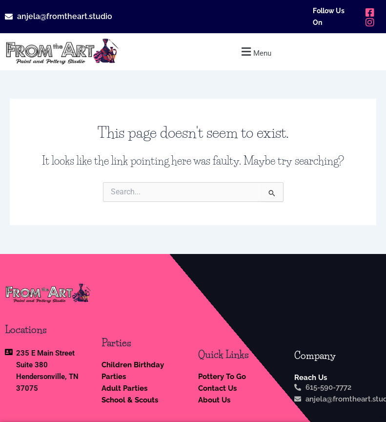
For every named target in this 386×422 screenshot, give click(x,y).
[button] (255, 51)
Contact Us (217, 388)
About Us (214, 400)
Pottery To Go (222, 376)
